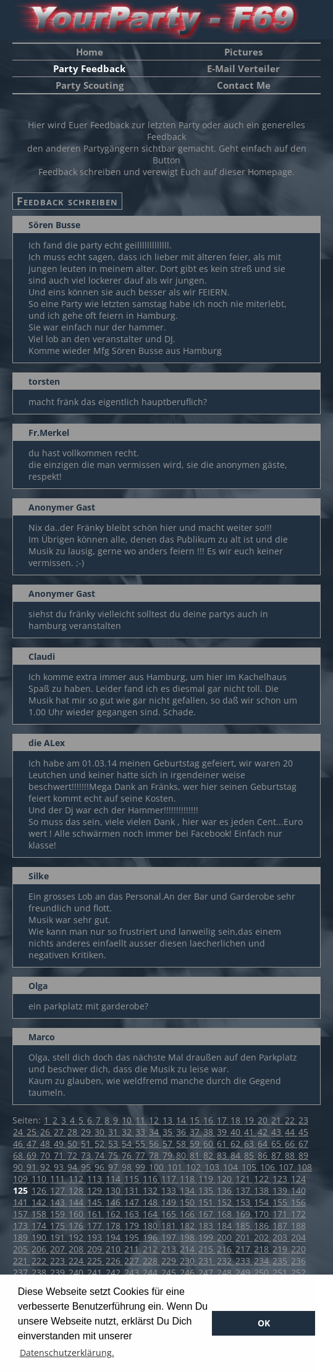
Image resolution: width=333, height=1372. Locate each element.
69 (33, 1155)
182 (188, 1225)
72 (73, 1155)
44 (291, 1132)
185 (244, 1225)
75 (114, 1155)
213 (170, 1249)
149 (170, 1202)
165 (170, 1214)
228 (151, 1261)
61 (223, 1143)
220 (298, 1249)
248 (225, 1272)
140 (298, 1190)
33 (141, 1132)
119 (207, 1179)
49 (60, 1143)
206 (40, 1249)
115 (132, 1179)
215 (207, 1249)
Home (89, 52)
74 (101, 1155)
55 (141, 1143)
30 (101, 1132)
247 (207, 1272)
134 (188, 1190)
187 (281, 1225)
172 (298, 1214)
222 (40, 1261)
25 (33, 1132)
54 (128, 1143)
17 (223, 1120)
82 (209, 1155)
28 (73, 1132)
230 (188, 1261)
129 (95, 1190)
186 (262, 1225)
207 (58, 1249)
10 (128, 1120)
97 (114, 1167)
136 (225, 1190)
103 (213, 1167)
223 (58, 1261)
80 (182, 1155)
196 (151, 1237)
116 (151, 1179)
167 (207, 1214)
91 (33, 1167)
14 (182, 1120)
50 (73, 1143)
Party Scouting (90, 85)
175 (58, 1225)
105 (250, 1167)
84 (236, 1155)
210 (114, 1249)
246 (188, 1272)
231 (207, 1261)
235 (281, 1261)
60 (209, 1143)
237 (21, 1272)
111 (58, 1179)
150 (188, 1202)
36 (182, 1132)
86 (264, 1155)
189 (21, 1237)
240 (77, 1272)
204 (298, 1237)
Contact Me (244, 85)
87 (277, 1155)
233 (244, 1261)
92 (46, 1167)
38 (209, 1132)
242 (114, 1272)
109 (21, 1179)
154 (262, 1202)
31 (114, 1132)
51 (87, 1143)
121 (244, 1179)
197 (170, 1237)
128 (77, 1190)
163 (132, 1214)
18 (236, 1120)
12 (155, 1120)
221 (21, 1261)
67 (303, 1143)
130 (114, 1190)
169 (244, 1214)
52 (101, 1143)
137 (244, 1190)
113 (95, 1179)
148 (151, 1202)
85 (250, 1155)
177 (95, 1225)
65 (277, 1143)
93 (60, 1167)
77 (141, 1155)
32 (128, 1132)
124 (298, 1179)
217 (244, 1249)
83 (223, 1155)
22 (291, 1120)
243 (132, 1272)
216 (225, 1249)
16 (209, 1120)
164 (151, 1214)
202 (262, 1237)
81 (196, 1155)
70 (46, 1155)
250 (262, 1272)
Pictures (243, 52)
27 (60, 1132)
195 (132, 1237)
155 (281, 1202)
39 (223, 1132)
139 (281, 1190)
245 (170, 1272)
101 (176, 1167)
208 (77, 1249)
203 (281, 1237)
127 (58, 1190)
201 (244, 1237)
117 (170, 1179)
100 (157, 1167)
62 (236, 1143)
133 (170, 1190)
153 (244, 1202)
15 (196, 1120)
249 (244, 1272)
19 (250, 1120)
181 (170, 1225)
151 (207, 1202)
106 (268, 1167)
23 (303, 1120)
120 (225, 1179)
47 (33, 1143)
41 (250, 1132)
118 (188, 1179)
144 (77, 1202)
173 (21, 1225)
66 (291, 1143)
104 (231, 1167)
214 (188, 1249)
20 (264, 1120)
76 (128, 1155)
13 (168, 1120)
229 (170, 1261)
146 (114, 1202)
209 (95, 1249)
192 (77, 1237)
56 (155, 1143)
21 (277, 1120)
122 (262, 1179)
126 (40, 1190)
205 (21, 1249)
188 (298, 1225)
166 (188, 1214)
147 (132, 1202)
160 (77, 1214)
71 (60, 1155)
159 (58, 1214)
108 (304, 1167)
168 (225, 1214)
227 (132, 1261)
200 (225, 1237)
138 (262, 1190)
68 (19, 1155)
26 (46, 1132)
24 (19, 1132)
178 (114, 1225)
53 (114, 1143)
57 (168, 1143)
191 (58, 1237)
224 (77, 1261)
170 (262, 1214)
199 (207, 1237)
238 (40, 1272)
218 (262, 1249)
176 (77, 1225)
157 (21, 1214)
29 (87, 1132)
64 (264, 1143)
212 (151, 1249)
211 (132, 1249)
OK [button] (264, 1323)
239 (58, 1272)
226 (114, 1261)
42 (264, 1132)
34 (155, 1132)
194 (114, 1237)
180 (151, 1225)
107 (287, 1167)
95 (87, 1167)
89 (303, 1155)
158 (40, 1214)
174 (40, 1225)
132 (151, 1190)
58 (182, 1143)
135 (207, 1190)
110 (40, 1179)
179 (132, 1225)
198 (188, 1237)
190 (40, 1237)
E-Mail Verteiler (243, 68)
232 (225, 1261)
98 (128, 1167)
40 (236, 1132)
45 (303, 1132)
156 (298, 1202)
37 (196, 1132)
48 (46, 1143)
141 (21, 1202)
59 (196, 1143)
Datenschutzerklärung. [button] (67, 1352)
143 (58, 1202)
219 (281, 1249)
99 (141, 1167)
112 (77, 1179)
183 (207, 1225)
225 (95, 1261)
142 (40, 1202)
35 (168, 1132)
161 (95, 1214)
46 (19, 1143)
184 (225, 1225)
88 (291, 1155)
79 (168, 1155)
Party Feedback (89, 68)
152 (225, 1202)
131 (132, 1190)
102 (194, 1167)
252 (298, 1272)
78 (155, 1155)
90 (19, 1167)
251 (281, 1272)
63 (250, 1143)
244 (151, 1272)
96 (101, 1167)
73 (87, 1155)
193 (95, 1237)
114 (114, 1179)
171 (281, 1214)
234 (262, 1261)
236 (298, 1261)
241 (95, 1272)
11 (141, 1120)
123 (281, 1179)
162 (114, 1214)
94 (73, 1167)
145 (95, 1202)
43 (277, 1132)
